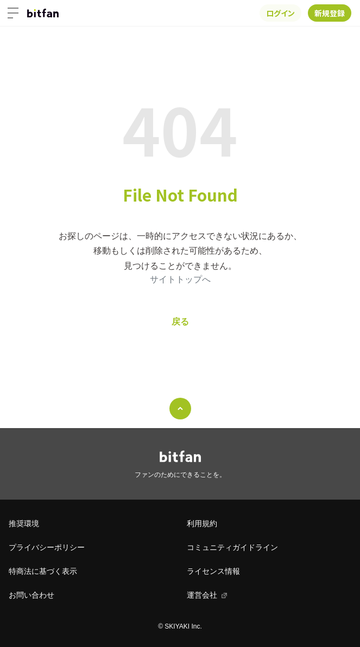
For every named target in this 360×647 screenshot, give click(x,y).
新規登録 (329, 13)
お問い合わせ (31, 595)
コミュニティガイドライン (232, 547)
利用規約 (202, 523)
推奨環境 (24, 523)
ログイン (280, 13)
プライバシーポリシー (47, 547)
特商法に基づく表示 (43, 571)
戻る (180, 321)
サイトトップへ (180, 279)
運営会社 (202, 595)
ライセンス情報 (213, 571)
